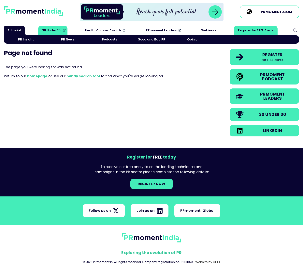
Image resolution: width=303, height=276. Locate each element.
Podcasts (109, 39)
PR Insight (26, 39)
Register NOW (152, 183)
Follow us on (104, 211)
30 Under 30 (51, 30)
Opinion (193, 39)
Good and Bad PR (151, 39)
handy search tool (83, 76)
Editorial (14, 30)
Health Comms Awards (103, 30)
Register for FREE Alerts (256, 30)
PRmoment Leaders (161, 30)
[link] (152, 12)
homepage (37, 76)
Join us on (150, 210)
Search (295, 30)
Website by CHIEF (208, 262)
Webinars (208, 30)
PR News (67, 39)
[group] (152, 12)
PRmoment (197, 210)
